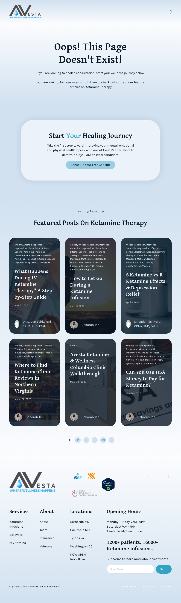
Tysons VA (77, 538)
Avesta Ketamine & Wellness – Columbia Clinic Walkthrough (89, 364)
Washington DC (81, 546)
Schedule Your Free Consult (90, 165)
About (44, 522)
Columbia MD (80, 530)
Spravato (16, 534)
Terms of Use (148, 586)
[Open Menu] (171, 12)
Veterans (46, 546)
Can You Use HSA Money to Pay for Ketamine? (145, 378)
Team (44, 530)
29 (103, 440)
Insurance (47, 538)
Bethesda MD (79, 522)
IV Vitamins (17, 543)
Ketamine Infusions (16, 524)
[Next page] (111, 440)
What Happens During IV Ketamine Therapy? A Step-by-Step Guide (34, 284)
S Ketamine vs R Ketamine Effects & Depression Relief (145, 284)
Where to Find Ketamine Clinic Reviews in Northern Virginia (32, 378)
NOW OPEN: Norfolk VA (78, 557)
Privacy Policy (129, 586)
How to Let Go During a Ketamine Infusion (86, 287)
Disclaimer (166, 586)
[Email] (130, 569)
